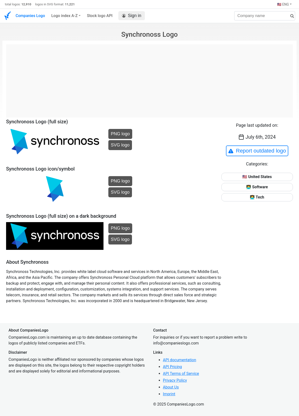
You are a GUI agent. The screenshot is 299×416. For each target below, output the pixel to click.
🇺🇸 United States (257, 176)
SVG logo (120, 145)
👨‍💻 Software (257, 187)
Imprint (169, 394)
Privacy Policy (175, 380)
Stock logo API (99, 15)
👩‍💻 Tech (257, 197)
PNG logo (120, 133)
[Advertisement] (149, 78)
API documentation (179, 360)
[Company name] (264, 15)
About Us (171, 387)
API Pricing (172, 366)
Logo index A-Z (64, 15)
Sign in (131, 15)
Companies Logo (30, 15)
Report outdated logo (257, 151)
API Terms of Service (181, 373)
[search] (290, 16)
